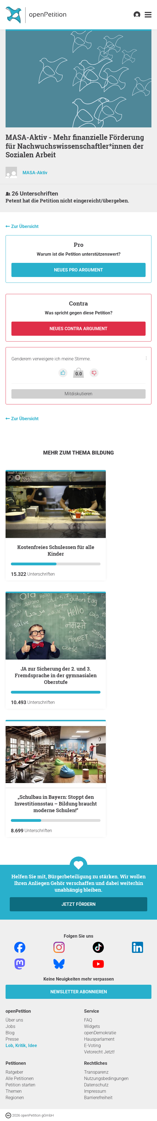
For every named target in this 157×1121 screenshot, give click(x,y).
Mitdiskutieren (78, 393)
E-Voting (92, 1045)
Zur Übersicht (24, 226)
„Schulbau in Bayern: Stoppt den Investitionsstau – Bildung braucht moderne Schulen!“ (55, 804)
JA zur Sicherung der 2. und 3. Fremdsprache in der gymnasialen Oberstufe (56, 675)
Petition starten (20, 1084)
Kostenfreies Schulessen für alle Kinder (55, 550)
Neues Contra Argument (78, 328)
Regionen (15, 1097)
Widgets (92, 1026)
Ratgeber (14, 1072)
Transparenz (96, 1072)
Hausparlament (99, 1039)
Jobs (10, 1026)
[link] (148, 14)
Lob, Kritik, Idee (21, 1045)
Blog (10, 1032)
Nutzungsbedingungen (106, 1078)
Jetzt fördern (78, 904)
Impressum (95, 1091)
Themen (14, 1091)
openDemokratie (100, 1032)
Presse (12, 1039)
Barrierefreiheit (98, 1097)
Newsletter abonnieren (78, 991)
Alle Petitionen (20, 1078)
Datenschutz (96, 1084)
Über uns (14, 1020)
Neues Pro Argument (78, 270)
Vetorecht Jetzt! (99, 1052)
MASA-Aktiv (35, 172)
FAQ (88, 1020)
